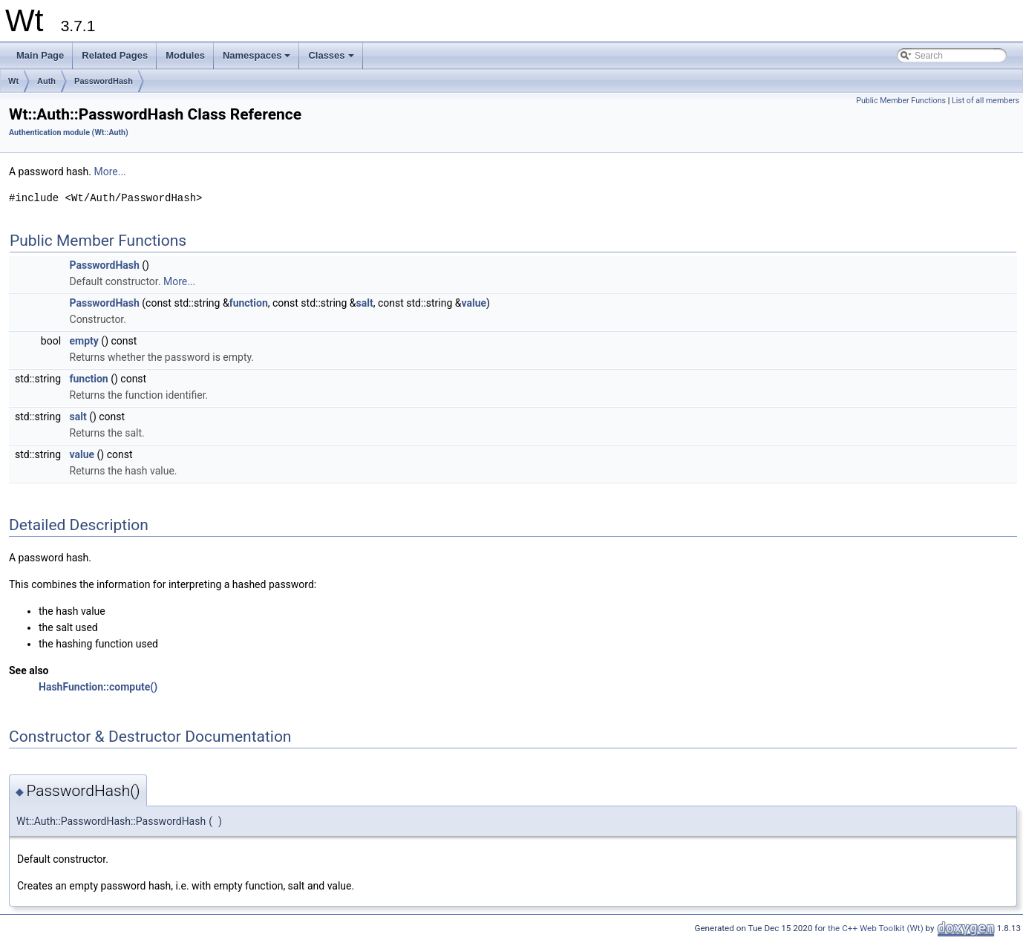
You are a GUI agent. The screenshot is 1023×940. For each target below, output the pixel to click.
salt (364, 303)
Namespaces (258, 59)
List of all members (985, 100)
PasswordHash (103, 80)
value (473, 303)
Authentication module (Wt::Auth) (68, 132)
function (248, 303)
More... (109, 171)
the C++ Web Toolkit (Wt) (876, 928)
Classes (332, 59)
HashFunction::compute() (98, 687)
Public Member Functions (901, 100)
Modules (185, 55)
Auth (46, 80)
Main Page (40, 55)
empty (84, 341)
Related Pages (115, 55)
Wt (13, 80)
